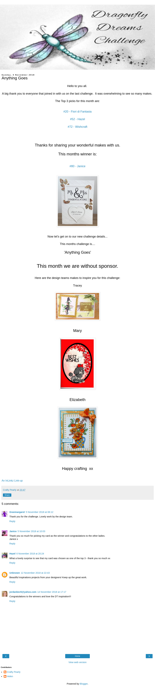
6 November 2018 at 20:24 (30, 553)
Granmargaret (17, 512)
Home (77, 656)
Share (7, 495)
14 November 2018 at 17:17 (51, 592)
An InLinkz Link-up (12, 480)
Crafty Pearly (13, 672)
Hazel (12, 553)
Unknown (14, 573)
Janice (13, 531)
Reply (12, 521)
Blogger (84, 683)
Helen (10, 676)
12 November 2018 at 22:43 (35, 573)
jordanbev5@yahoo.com (22, 592)
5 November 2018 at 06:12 (39, 512)
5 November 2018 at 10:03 (31, 531)
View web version (77, 662)
